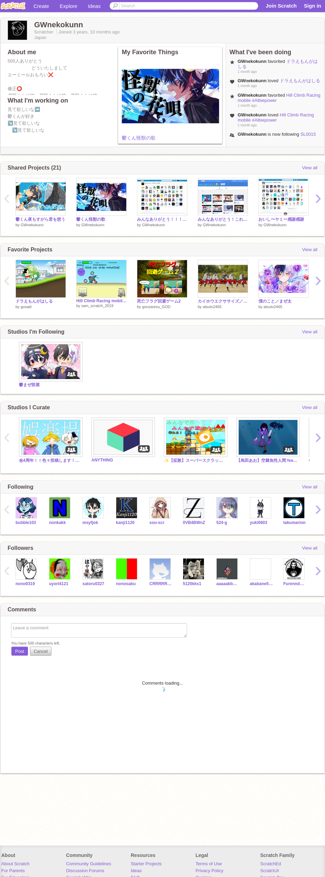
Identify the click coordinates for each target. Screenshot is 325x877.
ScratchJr (269, 870)
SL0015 (308, 134)
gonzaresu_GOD (156, 307)
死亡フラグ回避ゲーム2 (159, 301)
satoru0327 (93, 583)
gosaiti (26, 307)
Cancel (41, 651)
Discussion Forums (85, 870)
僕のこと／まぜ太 (275, 301)
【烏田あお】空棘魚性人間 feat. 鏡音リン (267, 460)
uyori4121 (58, 583)
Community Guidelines (88, 863)
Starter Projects (146, 863)
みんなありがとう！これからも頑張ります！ (223, 219)
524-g (221, 522)
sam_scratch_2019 (97, 306)
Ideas (94, 6)
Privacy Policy (210, 870)
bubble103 (26, 522)
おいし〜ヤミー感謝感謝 (281, 219)
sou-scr (156, 522)
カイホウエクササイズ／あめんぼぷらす (223, 301)
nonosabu (126, 583)
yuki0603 (258, 522)
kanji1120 (125, 522)
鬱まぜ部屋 (29, 384)
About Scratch (15, 863)
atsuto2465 (212, 307)
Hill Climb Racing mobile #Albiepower (276, 117)
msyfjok (90, 522)
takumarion (294, 522)
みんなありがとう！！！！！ (162, 219)
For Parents (13, 870)
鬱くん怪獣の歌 (139, 138)
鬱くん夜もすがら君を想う (40, 219)
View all (309, 167)
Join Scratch (281, 6)
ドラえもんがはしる (300, 80)
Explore (68, 6)
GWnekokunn (32, 225)
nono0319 (25, 583)
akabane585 (261, 583)
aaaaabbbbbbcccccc (227, 583)
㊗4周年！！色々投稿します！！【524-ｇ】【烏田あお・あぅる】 (50, 460)
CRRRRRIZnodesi (161, 583)
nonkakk (57, 522)
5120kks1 (192, 583)
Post (19, 651)
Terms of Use (209, 863)
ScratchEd (270, 863)
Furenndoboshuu (294, 583)
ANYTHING (102, 460)
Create (41, 6)
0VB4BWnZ (194, 522)
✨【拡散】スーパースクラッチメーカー (195, 460)
